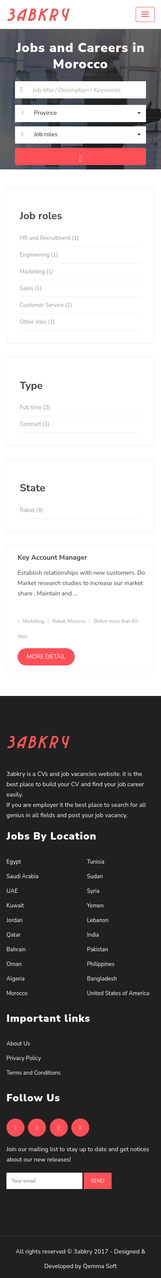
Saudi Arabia (22, 876)
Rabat (31, 510)
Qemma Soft (100, 1266)
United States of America (118, 993)
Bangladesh (102, 979)
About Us (18, 1044)
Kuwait (15, 906)
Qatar (13, 935)
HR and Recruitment (49, 238)
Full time (35, 407)
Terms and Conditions (33, 1073)
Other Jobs (37, 322)
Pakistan (97, 949)
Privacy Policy (23, 1058)
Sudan (95, 876)
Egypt (13, 862)
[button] (145, 14)
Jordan (14, 920)
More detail (46, 657)
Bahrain (16, 949)
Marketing (36, 272)
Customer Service (46, 305)
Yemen (95, 906)
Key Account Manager (52, 557)
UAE (12, 891)
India (93, 935)
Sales (31, 288)
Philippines (101, 964)
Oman (13, 964)
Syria (93, 891)
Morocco (16, 993)
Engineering (39, 255)
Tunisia (96, 862)
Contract (34, 424)
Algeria (15, 979)
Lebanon (98, 920)
